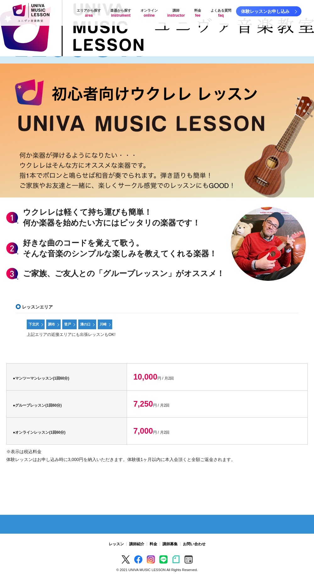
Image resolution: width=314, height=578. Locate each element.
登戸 (67, 324)
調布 (51, 324)
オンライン (149, 13)
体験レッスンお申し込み (265, 11)
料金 (197, 13)
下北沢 (34, 324)
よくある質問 (221, 13)
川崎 (103, 324)
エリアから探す (89, 13)
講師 (176, 13)
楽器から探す (120, 13)
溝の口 (85, 324)
